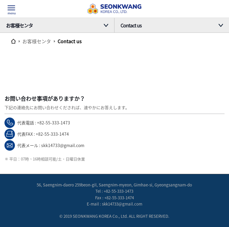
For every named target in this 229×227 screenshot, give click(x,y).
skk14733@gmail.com (62, 145)
